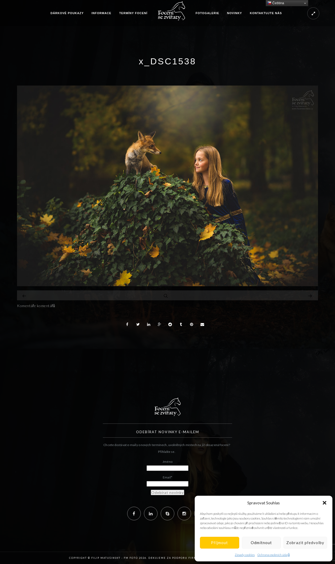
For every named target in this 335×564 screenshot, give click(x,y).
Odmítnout (261, 542)
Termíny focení (133, 13)
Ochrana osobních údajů (273, 555)
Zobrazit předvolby (305, 542)
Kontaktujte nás (266, 13)
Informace (101, 13)
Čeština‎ (275, 3)
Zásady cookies (245, 555)
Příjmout (219, 542)
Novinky (234, 13)
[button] (324, 502)
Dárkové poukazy (67, 13)
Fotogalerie (207, 13)
